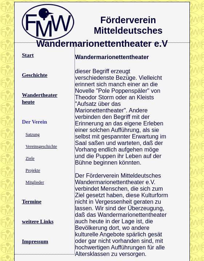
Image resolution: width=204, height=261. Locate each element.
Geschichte (34, 75)
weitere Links (37, 221)
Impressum (35, 241)
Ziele (30, 158)
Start (28, 55)
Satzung (32, 134)
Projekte (32, 170)
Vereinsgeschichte (41, 146)
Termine (31, 201)
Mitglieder (34, 182)
